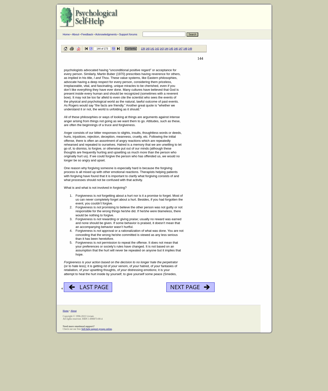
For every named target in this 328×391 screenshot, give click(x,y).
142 (157, 48)
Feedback (87, 34)
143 (162, 48)
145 (171, 48)
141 (152, 48)
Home (66, 34)
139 (143, 48)
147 (181, 48)
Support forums (128, 34)
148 (185, 48)
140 (148, 48)
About (75, 34)
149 (190, 48)
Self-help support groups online (96, 329)
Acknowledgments (106, 34)
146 (176, 48)
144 (166, 48)
